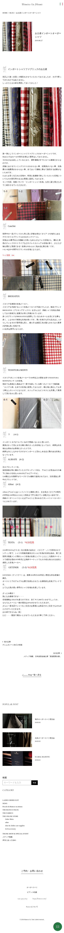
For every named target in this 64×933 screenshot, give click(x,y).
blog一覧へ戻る (34, 675)
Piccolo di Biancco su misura (12, 807)
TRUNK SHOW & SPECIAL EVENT (15, 834)
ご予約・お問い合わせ (32, 871)
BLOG (12, 13)
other (7, 822)
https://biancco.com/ (39, 899)
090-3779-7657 (22, 899)
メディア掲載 (7, 837)
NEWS (5, 803)
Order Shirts (9, 819)
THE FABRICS (8, 813)
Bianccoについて (32, 907)
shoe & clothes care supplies (15, 826)
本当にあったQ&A (9, 840)
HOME (5, 13)
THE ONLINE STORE (10, 816)
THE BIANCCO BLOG (11, 810)
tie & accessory (10, 829)
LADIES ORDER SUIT (11, 800)
